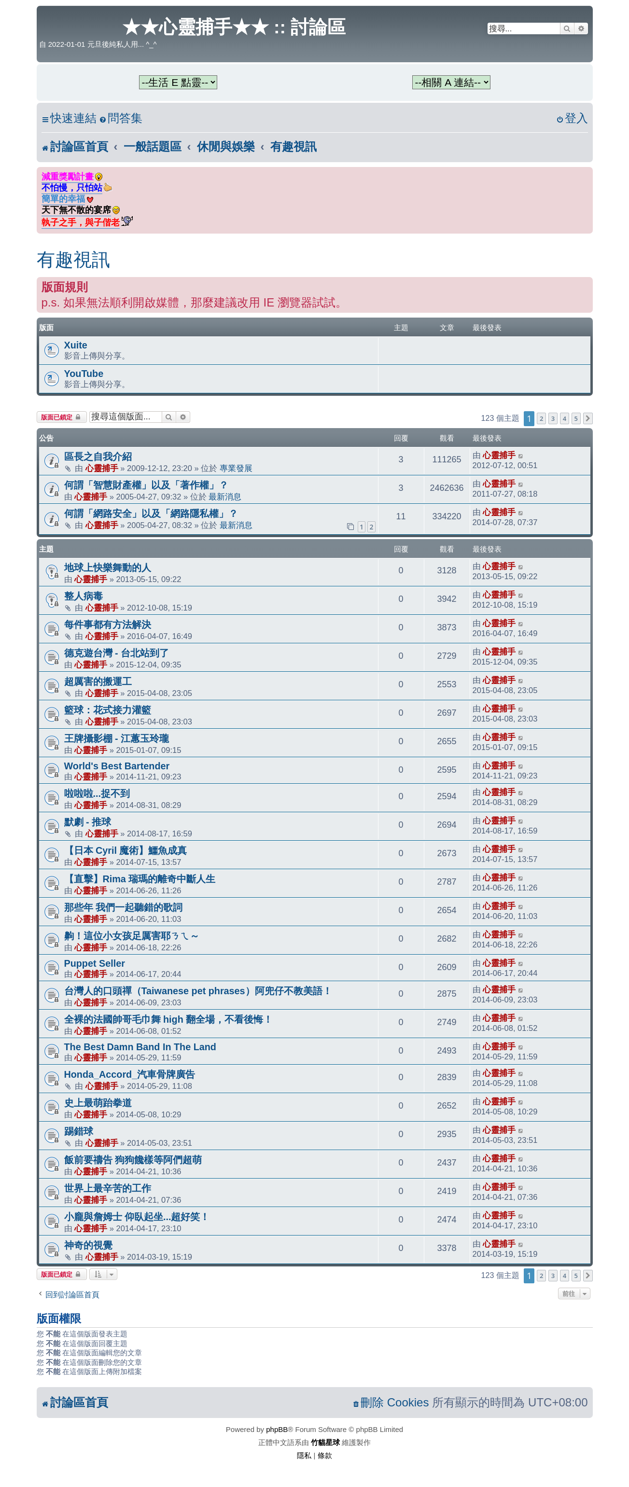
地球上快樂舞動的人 (107, 567)
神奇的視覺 (88, 1245)
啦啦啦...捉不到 (97, 793)
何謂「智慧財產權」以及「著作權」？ (146, 485)
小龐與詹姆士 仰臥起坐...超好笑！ (137, 1216)
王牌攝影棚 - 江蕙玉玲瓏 (116, 738)
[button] (588, 418)
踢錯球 (78, 1131)
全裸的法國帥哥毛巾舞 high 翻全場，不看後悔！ (168, 1019)
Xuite (75, 345)
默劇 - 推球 (88, 822)
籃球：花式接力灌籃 (107, 710)
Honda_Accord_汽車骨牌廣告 (130, 1074)
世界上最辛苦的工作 (107, 1188)
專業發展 (236, 468)
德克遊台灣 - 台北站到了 (116, 653)
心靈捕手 (101, 468)
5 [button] (576, 418)
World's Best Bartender (117, 766)
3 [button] (553, 418)
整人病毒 (83, 596)
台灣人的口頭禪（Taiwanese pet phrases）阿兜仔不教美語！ (198, 991)
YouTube (84, 373)
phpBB (277, 1429)
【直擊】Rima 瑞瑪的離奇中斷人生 (140, 879)
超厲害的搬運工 (98, 681)
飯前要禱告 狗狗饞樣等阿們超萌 (133, 1159)
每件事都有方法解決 (107, 624)
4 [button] (564, 418)
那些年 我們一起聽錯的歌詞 (123, 907)
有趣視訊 (73, 260)
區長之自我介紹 (98, 456)
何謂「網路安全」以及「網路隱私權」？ (151, 513)
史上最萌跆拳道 (98, 1103)
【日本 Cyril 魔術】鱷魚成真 (125, 850)
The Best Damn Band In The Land (140, 1047)
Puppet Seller (94, 963)
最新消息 (225, 496)
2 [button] (541, 418)
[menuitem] (120, 118)
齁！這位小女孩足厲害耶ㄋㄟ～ (131, 936)
